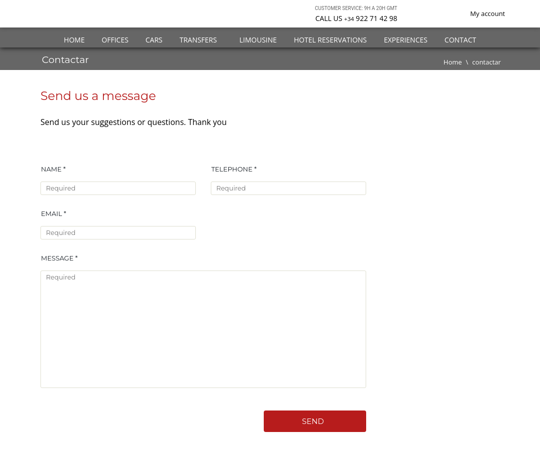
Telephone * (234, 169)
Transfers (200, 39)
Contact (460, 39)
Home (74, 39)
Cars (153, 39)
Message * (59, 258)
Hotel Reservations (330, 39)
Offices (115, 39)
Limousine (258, 39)
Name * (53, 169)
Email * (53, 214)
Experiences (405, 39)
